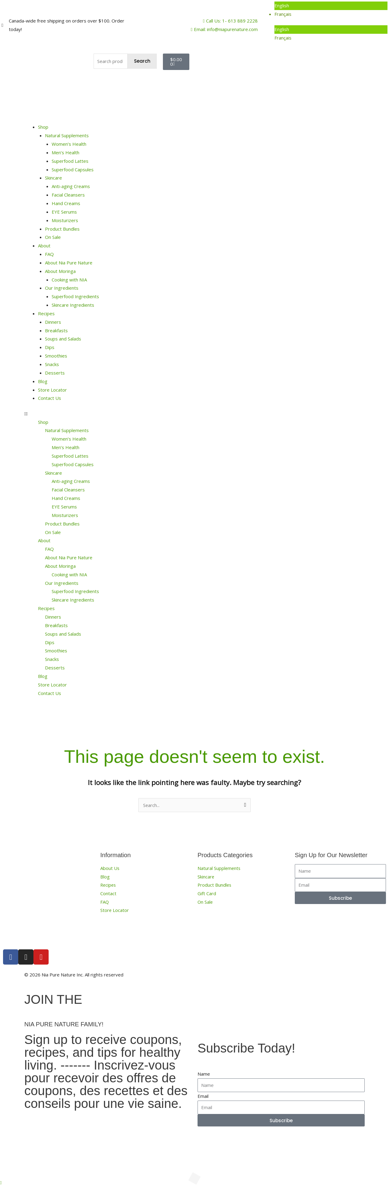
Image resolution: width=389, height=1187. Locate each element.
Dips (49, 347)
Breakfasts (56, 330)
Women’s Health (69, 144)
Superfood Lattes (70, 161)
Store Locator (52, 390)
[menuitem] (330, 6)
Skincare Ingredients (73, 305)
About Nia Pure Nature (68, 263)
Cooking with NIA (69, 280)
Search (142, 61)
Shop (43, 127)
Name (204, 1074)
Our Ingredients (61, 288)
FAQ (49, 254)
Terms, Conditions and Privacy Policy (293, 975)
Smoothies (56, 356)
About (44, 246)
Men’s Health (65, 152)
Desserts (55, 373)
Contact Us (49, 398)
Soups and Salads (63, 339)
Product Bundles (62, 229)
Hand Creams (66, 203)
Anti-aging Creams (71, 186)
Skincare (53, 178)
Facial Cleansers (68, 195)
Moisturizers (65, 220)
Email (203, 1096)
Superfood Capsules (73, 169)
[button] (194, 414)
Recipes (46, 313)
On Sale (53, 237)
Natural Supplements (67, 135)
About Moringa (60, 271)
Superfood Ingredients (75, 296)
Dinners (53, 322)
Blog (42, 381)
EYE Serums (64, 212)
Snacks (52, 364)
